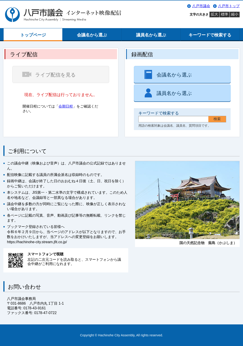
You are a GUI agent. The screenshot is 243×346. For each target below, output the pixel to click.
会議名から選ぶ (92, 35)
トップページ (33, 35)
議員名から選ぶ (151, 35)
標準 (224, 14)
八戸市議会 (201, 6)
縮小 (234, 14)
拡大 (214, 14)
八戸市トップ (229, 6)
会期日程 (65, 106)
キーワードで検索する (210, 35)
